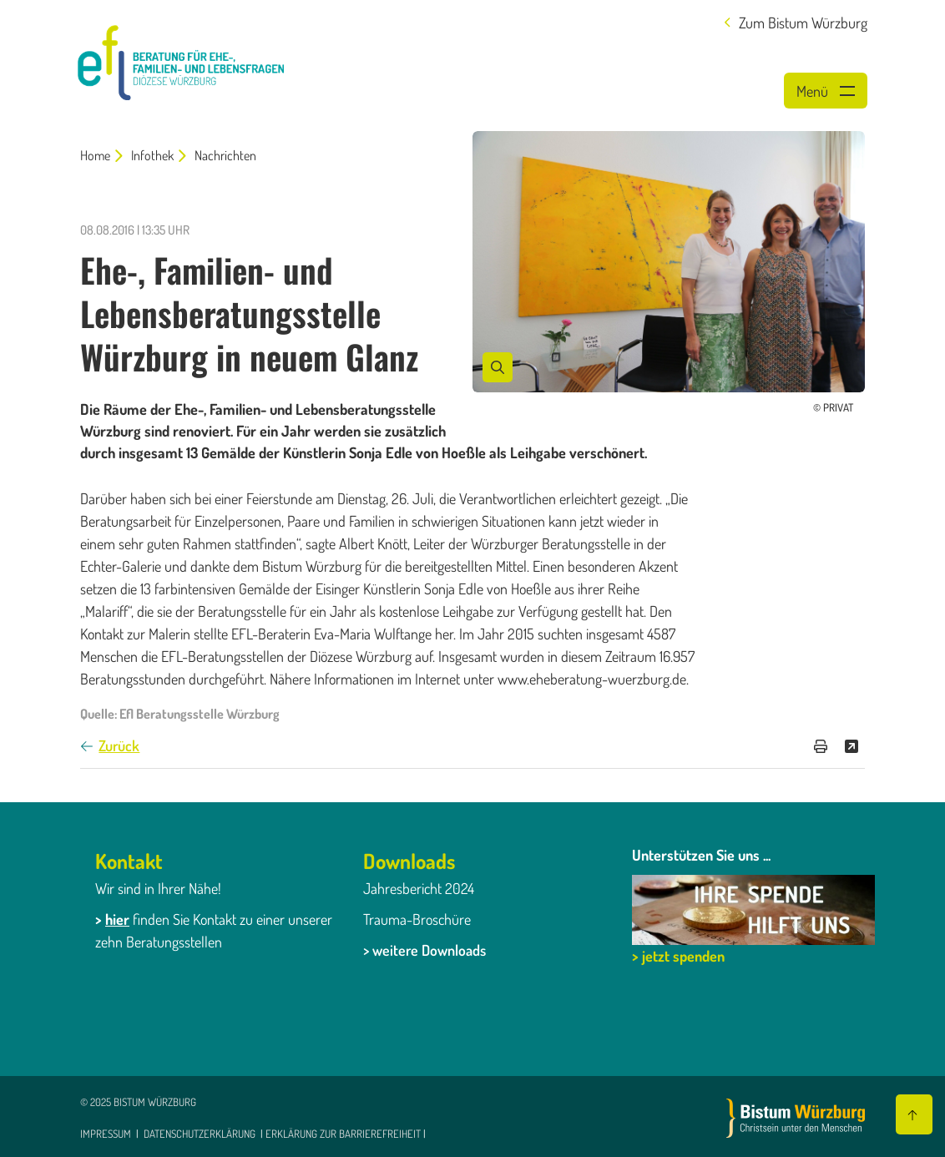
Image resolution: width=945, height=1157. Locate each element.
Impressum (107, 1133)
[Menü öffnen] (825, 91)
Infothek (152, 155)
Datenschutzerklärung (199, 1133)
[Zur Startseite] (795, 1118)
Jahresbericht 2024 (418, 888)
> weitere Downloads (424, 950)
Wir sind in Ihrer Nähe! (158, 888)
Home (95, 155)
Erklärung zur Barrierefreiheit (343, 1133)
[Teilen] (851, 746)
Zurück (119, 745)
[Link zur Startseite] (181, 60)
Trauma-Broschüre (417, 919)
